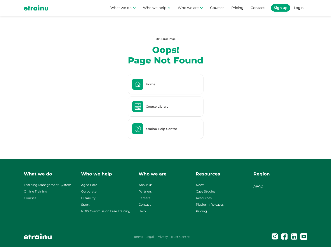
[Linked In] (294, 236)
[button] (123, 8)
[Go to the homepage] (38, 236)
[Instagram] (274, 236)
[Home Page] (36, 8)
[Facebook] (284, 236)
